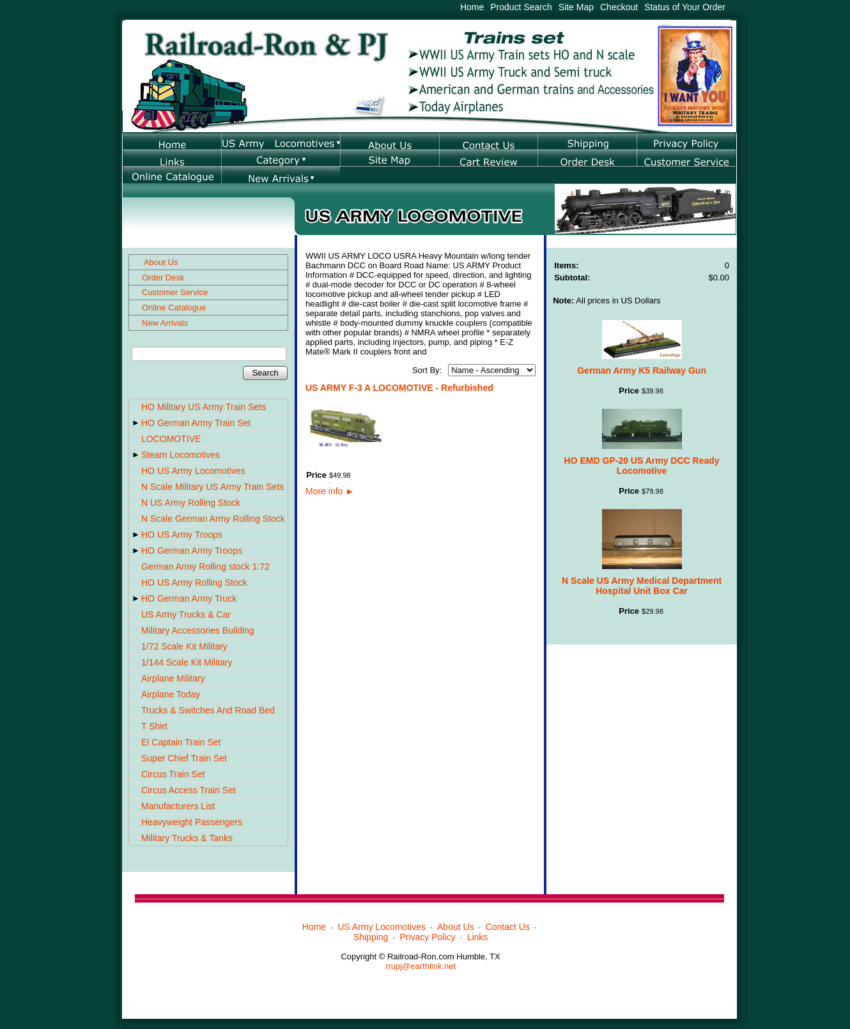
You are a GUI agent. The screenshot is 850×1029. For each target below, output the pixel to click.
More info (329, 491)
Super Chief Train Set (184, 758)
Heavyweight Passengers (191, 822)
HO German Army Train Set (196, 423)
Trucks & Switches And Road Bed (208, 710)
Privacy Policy (427, 937)
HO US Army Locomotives (193, 471)
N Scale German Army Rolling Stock (213, 519)
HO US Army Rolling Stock (194, 582)
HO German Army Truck (188, 598)
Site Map (576, 7)
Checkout (619, 7)
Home (472, 7)
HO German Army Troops (191, 550)
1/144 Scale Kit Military (186, 662)
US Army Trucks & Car (186, 614)
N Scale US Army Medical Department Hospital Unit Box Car (642, 585)
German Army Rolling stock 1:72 (205, 566)
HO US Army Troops (181, 535)
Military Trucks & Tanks (187, 838)
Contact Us (508, 927)
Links (477, 937)
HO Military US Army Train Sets (203, 407)
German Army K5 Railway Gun (641, 370)
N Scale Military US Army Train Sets (212, 487)
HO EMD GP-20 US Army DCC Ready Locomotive (642, 465)
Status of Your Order (684, 7)
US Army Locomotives (381, 927)
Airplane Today (170, 694)
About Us (455, 927)
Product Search (521, 7)
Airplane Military (173, 678)
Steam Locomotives (180, 455)
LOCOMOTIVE (171, 439)
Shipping (371, 937)
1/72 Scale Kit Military (184, 646)
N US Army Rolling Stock (190, 503)
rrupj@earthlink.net (420, 966)
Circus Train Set (173, 774)
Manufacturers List (178, 806)
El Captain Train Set (181, 742)
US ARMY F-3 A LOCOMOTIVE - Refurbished (399, 388)
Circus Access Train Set (188, 790)
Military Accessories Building (197, 630)
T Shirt (154, 726)
